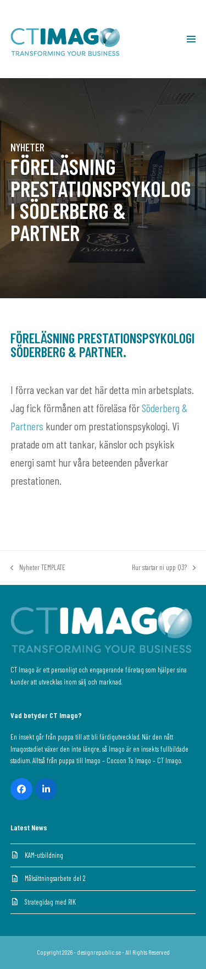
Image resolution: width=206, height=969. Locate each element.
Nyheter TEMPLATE (37, 568)
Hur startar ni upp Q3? (164, 568)
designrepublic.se (99, 952)
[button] (191, 39)
